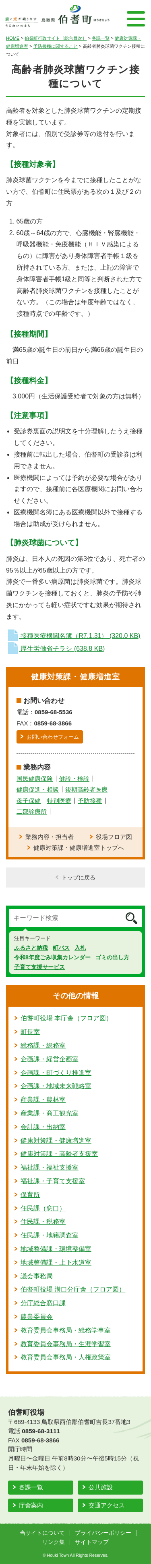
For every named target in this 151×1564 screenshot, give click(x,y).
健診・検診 (74, 779)
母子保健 (29, 801)
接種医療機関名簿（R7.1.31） (73, 635)
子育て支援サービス (39, 967)
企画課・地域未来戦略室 (56, 1086)
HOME (13, 38)
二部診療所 (32, 811)
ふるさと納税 (31, 947)
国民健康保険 (35, 779)
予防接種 (90, 801)
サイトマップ (92, 1542)
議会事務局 (37, 1276)
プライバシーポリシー (103, 1533)
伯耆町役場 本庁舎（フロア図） (66, 1018)
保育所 (30, 1194)
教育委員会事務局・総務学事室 (66, 1330)
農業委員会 (37, 1316)
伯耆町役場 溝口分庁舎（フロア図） (73, 1289)
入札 (80, 947)
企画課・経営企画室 (50, 1059)
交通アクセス (107, 1505)
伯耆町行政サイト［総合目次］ (56, 38)
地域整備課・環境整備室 (56, 1248)
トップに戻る (78, 877)
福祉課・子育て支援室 (53, 1181)
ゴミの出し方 (112, 957)
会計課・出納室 (43, 1126)
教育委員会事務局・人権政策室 (66, 1357)
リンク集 (53, 1542)
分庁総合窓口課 (43, 1303)
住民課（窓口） (43, 1208)
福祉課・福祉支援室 (50, 1167)
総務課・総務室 (43, 1045)
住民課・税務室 (43, 1221)
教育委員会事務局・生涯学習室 (66, 1344)
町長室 (30, 1031)
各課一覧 (101, 38)
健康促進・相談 (38, 789)
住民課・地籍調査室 (50, 1235)
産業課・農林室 (43, 1099)
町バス (61, 947)
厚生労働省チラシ (55, 648)
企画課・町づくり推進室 (56, 1072)
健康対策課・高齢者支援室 (59, 1153)
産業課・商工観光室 (50, 1113)
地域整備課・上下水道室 (56, 1262)
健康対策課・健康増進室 (56, 1140)
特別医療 (59, 801)
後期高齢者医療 (86, 789)
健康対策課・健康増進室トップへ (78, 847)
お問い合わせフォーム (53, 737)
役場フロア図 (114, 836)
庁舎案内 (31, 1505)
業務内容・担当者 (49, 836)
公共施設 (101, 1487)
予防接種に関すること (55, 46)
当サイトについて (42, 1533)
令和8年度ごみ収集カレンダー (52, 957)
